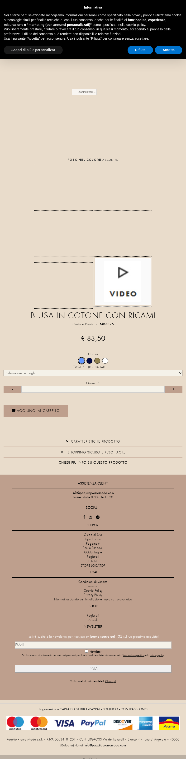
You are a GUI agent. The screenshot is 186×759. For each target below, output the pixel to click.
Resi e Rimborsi (93, 548)
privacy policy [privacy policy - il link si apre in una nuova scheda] (142, 15)
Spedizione (93, 539)
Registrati (93, 556)
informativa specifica (133, 655)
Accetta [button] (168, 50)
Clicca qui (110, 681)
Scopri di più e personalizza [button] (33, 50)
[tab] (93, 441)
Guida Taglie (93, 552)
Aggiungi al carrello (63, 410)
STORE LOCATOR (93, 565)
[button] (93, 441)
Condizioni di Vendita (93, 582)
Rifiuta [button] (140, 50)
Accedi (93, 620)
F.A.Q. (93, 561)
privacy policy (157, 655)
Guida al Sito (93, 535)
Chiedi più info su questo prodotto (93, 462)
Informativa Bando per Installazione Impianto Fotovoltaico (93, 599)
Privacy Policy (93, 595)
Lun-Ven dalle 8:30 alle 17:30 (93, 497)
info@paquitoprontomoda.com (105, 745)
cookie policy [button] (135, 25)
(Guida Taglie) (99, 367)
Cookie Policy (93, 590)
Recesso (93, 586)
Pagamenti (93, 543)
